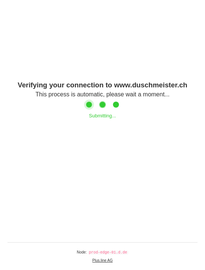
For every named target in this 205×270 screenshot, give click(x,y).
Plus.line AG (102, 260)
